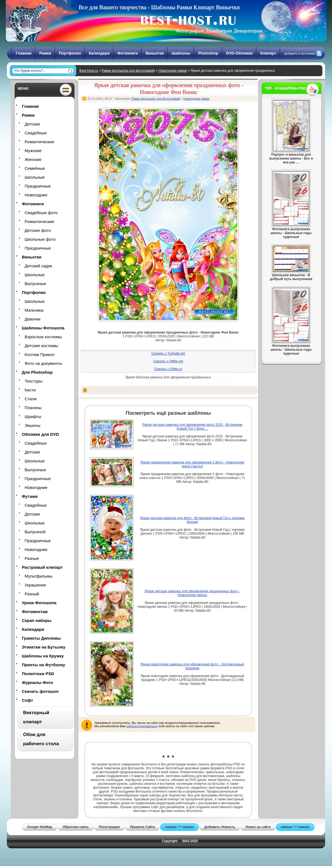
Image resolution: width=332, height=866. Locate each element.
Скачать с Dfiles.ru (168, 369)
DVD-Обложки (239, 53)
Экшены (32, 425)
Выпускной (35, 531)
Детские (32, 124)
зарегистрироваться (141, 726)
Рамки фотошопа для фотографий (128, 71)
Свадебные (36, 132)
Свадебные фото (41, 212)
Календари (99, 53)
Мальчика (34, 310)
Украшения (35, 585)
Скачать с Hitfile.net (168, 361)
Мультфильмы (38, 576)
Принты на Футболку (43, 664)
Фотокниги (127, 53)
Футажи (30, 496)
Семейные (35, 168)
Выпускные (35, 283)
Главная (24, 53)
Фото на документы (43, 363)
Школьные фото (40, 239)
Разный (32, 593)
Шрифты (33, 416)
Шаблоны (181, 53)
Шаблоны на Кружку (43, 656)
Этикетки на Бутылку (43, 647)
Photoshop (208, 53)
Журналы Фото (37, 682)
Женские (33, 159)
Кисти (30, 390)
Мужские (33, 150)
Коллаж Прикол (40, 354)
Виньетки (155, 53)
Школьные (35, 177)
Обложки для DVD (40, 434)
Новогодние (36, 195)
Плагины (33, 407)
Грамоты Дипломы (41, 638)
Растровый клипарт (42, 567)
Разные (32, 558)
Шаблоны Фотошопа (43, 328)
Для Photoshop (37, 372)
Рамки (45, 53)
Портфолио (70, 53)
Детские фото (38, 230)
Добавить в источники (299, 53)
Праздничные (38, 186)
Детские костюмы (41, 345)
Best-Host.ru (88, 71)
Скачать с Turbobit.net (168, 353)
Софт (27, 700)
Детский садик (38, 265)
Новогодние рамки (172, 71)
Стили (31, 398)
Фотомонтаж (35, 611)
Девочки (32, 319)
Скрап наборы (36, 620)
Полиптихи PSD (38, 673)
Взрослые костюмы (43, 336)
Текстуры (33, 381)
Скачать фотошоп (40, 691)
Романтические (39, 141)
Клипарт (268, 53)
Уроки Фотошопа (39, 602)
